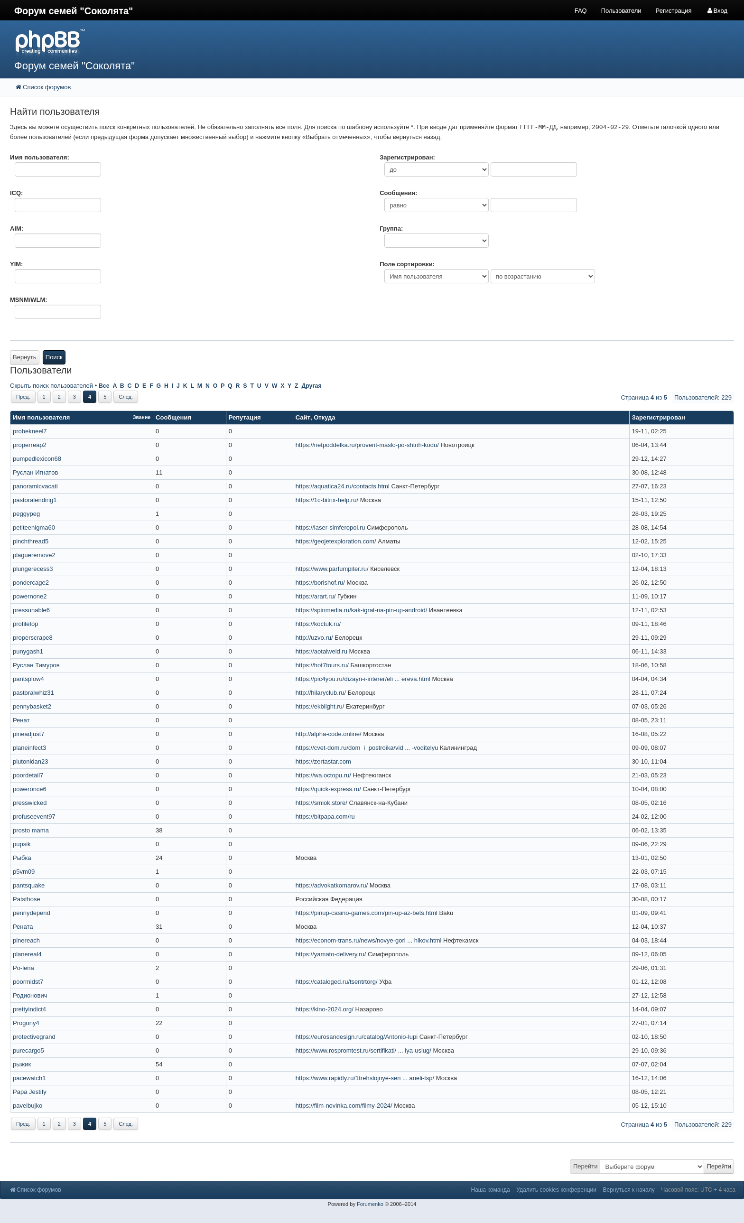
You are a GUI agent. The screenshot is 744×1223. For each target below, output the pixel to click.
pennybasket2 (32, 706)
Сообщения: (398, 192)
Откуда (324, 417)
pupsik (22, 844)
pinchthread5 (30, 541)
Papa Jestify (29, 1091)
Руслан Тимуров (36, 665)
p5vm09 (24, 871)
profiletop (25, 623)
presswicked (30, 802)
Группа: (391, 228)
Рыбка (22, 857)
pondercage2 (31, 582)
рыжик (22, 1064)
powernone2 (30, 596)
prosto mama (31, 830)
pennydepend (31, 912)
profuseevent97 (34, 816)
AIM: (16, 228)
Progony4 (26, 1023)
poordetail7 (28, 775)
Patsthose (26, 899)
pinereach (26, 940)
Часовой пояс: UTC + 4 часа (698, 1189)
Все (104, 386)
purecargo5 (28, 1050)
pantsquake (29, 885)
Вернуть (25, 357)
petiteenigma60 (34, 527)
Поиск (54, 357)
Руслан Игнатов (35, 472)
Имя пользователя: (39, 157)
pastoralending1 (35, 500)
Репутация (245, 417)
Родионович (30, 995)
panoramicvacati (35, 486)
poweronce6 (29, 789)
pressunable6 (31, 610)
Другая (311, 386)
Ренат (21, 720)
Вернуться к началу (629, 1189)
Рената (23, 926)
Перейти (585, 1166)
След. (126, 397)
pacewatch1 (29, 1078)
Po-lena (23, 967)
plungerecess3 (33, 568)
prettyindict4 (29, 1009)
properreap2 (29, 444)
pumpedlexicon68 (37, 458)
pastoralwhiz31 (33, 692)
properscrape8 (33, 637)
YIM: (16, 264)
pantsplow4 (28, 678)
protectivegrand (34, 1036)
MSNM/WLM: (28, 299)
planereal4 (27, 954)
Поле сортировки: (407, 264)
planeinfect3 (29, 747)
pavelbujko (27, 1105)
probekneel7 (30, 431)
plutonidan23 (30, 761)
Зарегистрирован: (407, 157)
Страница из (644, 397)
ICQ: (16, 192)
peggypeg (26, 513)
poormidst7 (28, 981)
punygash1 (28, 651)
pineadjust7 (29, 734)
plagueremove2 (34, 555)
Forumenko (370, 1204)
